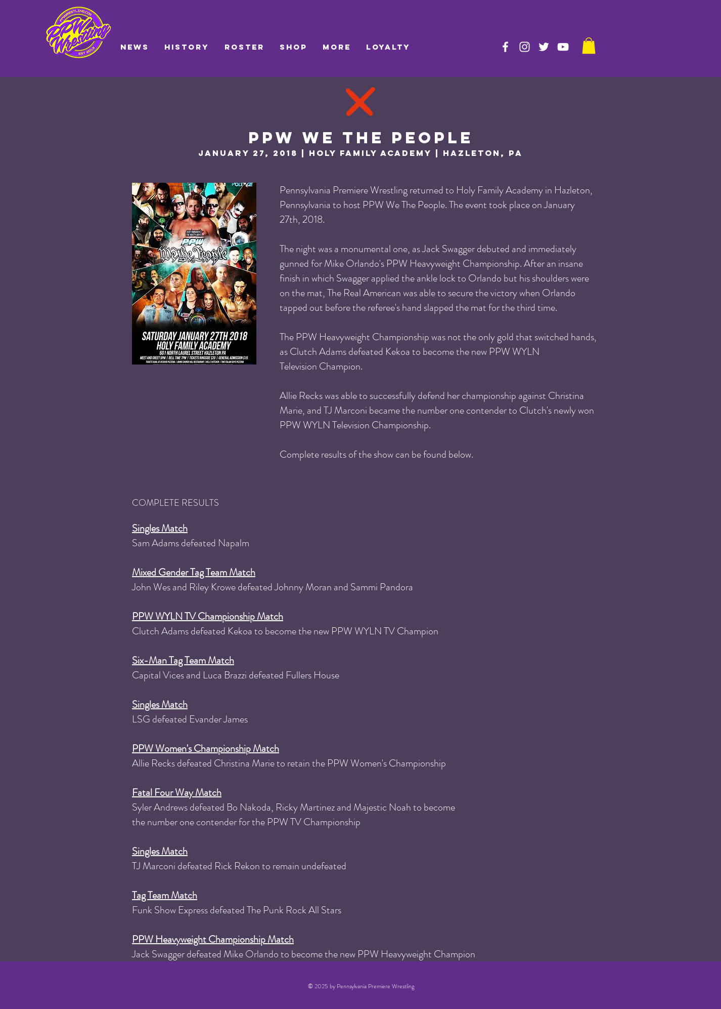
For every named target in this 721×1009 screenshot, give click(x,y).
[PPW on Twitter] (544, 47)
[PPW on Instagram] (524, 47)
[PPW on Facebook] (505, 47)
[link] (589, 45)
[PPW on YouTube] (563, 47)
